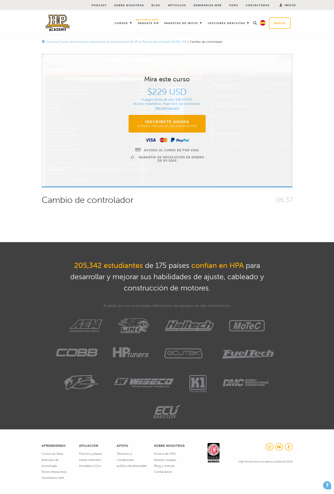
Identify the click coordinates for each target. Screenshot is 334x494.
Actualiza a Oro (90, 466)
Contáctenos (258, 5)
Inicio (280, 23)
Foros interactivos (54, 472)
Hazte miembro (90, 460)
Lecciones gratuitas (227, 23)
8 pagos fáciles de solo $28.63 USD (167, 99)
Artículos (177, 5)
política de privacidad (131, 466)
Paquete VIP (148, 22)
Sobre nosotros (129, 5)
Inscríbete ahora (167, 123)
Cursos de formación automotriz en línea (88, 42)
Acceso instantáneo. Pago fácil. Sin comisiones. (167, 104)
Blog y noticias (164, 466)
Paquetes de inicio (181, 23)
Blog (155, 5)
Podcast (99, 5)
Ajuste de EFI (129, 42)
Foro (233, 5)
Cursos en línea (52, 454)
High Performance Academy (57, 23)
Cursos (122, 23)
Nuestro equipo (165, 460)
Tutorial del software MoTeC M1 (164, 42)
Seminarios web (208, 5)
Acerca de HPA (165, 454)
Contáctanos (163, 472)
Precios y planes (90, 454)
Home (51, 42)
